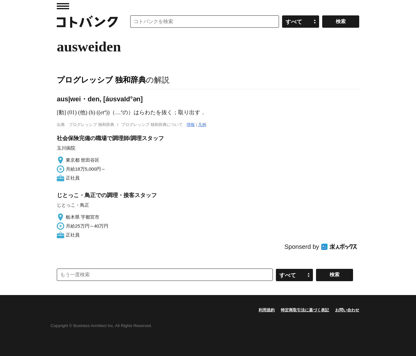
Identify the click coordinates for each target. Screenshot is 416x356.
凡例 (202, 124)
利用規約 (267, 310)
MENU (63, 6)
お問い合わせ (347, 310)
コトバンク (87, 21)
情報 (191, 124)
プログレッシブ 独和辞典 (101, 79)
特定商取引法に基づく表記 (305, 310)
